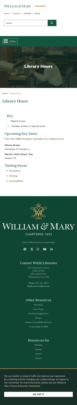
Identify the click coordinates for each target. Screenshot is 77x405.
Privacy (38, 318)
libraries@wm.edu (41, 286)
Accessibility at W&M (38, 326)
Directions (15, 170)
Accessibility (16, 181)
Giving (37, 13)
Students (38, 345)
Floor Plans (38, 309)
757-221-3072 (42, 283)
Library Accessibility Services (38, 322)
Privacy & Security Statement (25, 387)
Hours (6, 13)
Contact (16, 13)
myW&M (27, 13)
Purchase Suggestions (38, 313)
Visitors (38, 358)
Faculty (38, 349)
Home (5, 93)
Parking (13, 175)
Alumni (38, 353)
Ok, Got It (38, 395)
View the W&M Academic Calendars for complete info (34, 138)
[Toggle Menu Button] (4, 41)
